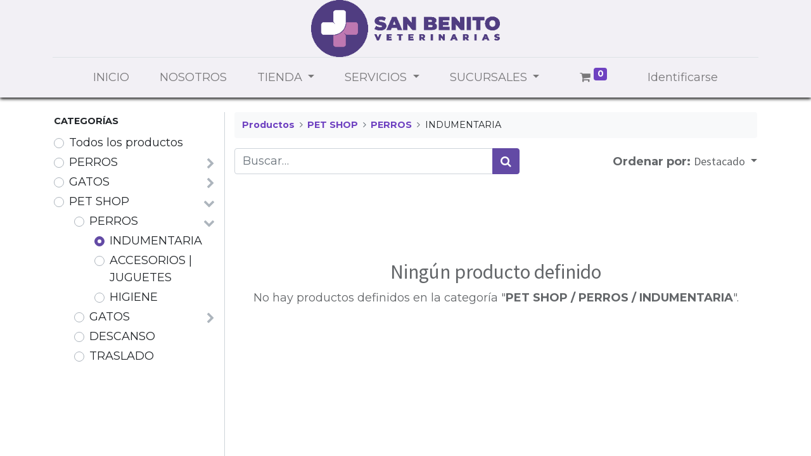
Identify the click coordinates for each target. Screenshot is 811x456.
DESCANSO (122, 336)
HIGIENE (134, 297)
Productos (268, 124)
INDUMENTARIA (156, 241)
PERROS (93, 162)
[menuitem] (111, 77)
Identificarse (683, 77)
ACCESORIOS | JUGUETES (151, 268)
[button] (725, 161)
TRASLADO (121, 356)
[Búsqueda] (506, 161)
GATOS (89, 182)
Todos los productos (126, 142)
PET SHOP (99, 201)
